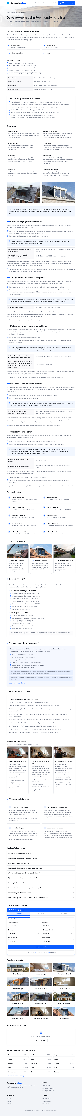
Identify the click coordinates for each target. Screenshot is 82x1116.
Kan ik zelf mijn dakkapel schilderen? (41, 893)
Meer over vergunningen (18, 683)
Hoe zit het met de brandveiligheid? (41, 853)
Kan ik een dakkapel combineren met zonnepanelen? (41, 868)
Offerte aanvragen (66, 3)
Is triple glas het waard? (41, 883)
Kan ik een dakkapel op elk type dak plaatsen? (41, 858)
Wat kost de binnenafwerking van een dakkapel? (41, 873)
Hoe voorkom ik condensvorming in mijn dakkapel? (41, 888)
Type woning (46, 937)
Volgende (41, 947)
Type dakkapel (13, 922)
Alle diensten (46, 1085)
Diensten (37, 3)
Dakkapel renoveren (48, 1090)
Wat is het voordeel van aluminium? (41, 863)
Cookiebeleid (46, 1101)
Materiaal (45, 922)
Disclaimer (45, 1104)
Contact (53, 3)
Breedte (10, 930)
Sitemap (9, 1104)
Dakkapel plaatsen (48, 1088)
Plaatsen (45, 3)
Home (30, 3)
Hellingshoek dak (47, 930)
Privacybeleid (46, 1098)
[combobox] (24, 926)
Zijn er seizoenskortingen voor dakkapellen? (41, 878)
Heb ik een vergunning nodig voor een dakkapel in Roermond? (41, 897)
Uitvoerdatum (12, 937)
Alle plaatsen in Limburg (16, 1076)
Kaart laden (41, 1040)
